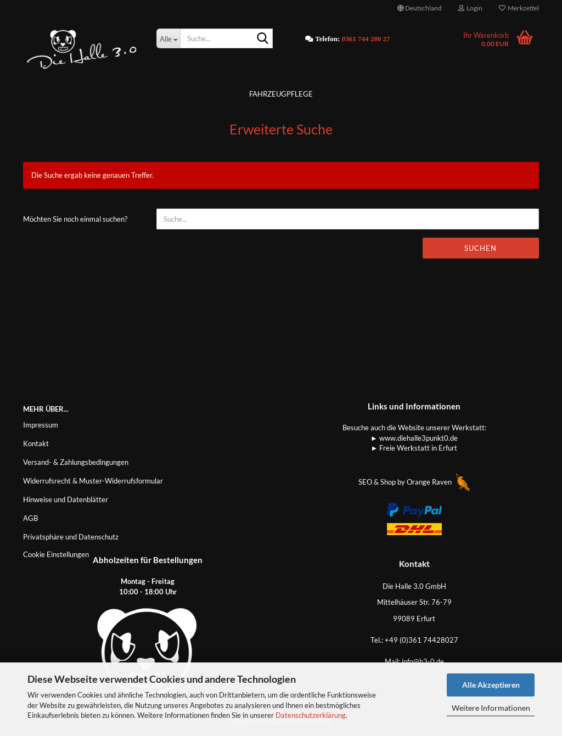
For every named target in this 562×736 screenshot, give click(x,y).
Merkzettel (519, 8)
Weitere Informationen (491, 707)
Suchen (480, 248)
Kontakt (36, 443)
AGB (30, 518)
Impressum (40, 424)
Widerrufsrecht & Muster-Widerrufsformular (93, 480)
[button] (419, 8)
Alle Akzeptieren (491, 684)
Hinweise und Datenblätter (65, 499)
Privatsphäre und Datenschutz (71, 536)
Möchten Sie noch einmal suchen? (75, 219)
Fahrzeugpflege (281, 93)
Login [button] (470, 8)
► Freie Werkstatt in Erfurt (414, 447)
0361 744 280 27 (366, 38)
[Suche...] (168, 38)
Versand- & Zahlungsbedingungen (75, 462)
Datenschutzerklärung (311, 715)
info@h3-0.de (423, 661)
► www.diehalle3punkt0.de (414, 438)
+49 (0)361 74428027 (421, 640)
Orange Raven (438, 481)
